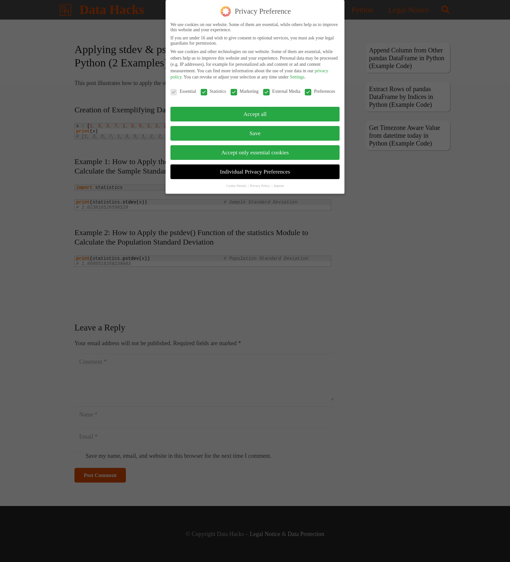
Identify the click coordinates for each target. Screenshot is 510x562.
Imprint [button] (279, 181)
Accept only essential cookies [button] (255, 147)
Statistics (213, 87)
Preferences (320, 87)
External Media (282, 87)
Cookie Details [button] (236, 181)
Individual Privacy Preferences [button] (255, 166)
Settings (297, 72)
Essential (183, 87)
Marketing (245, 87)
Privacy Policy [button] (260, 181)
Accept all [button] (254, 109)
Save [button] (255, 128)
